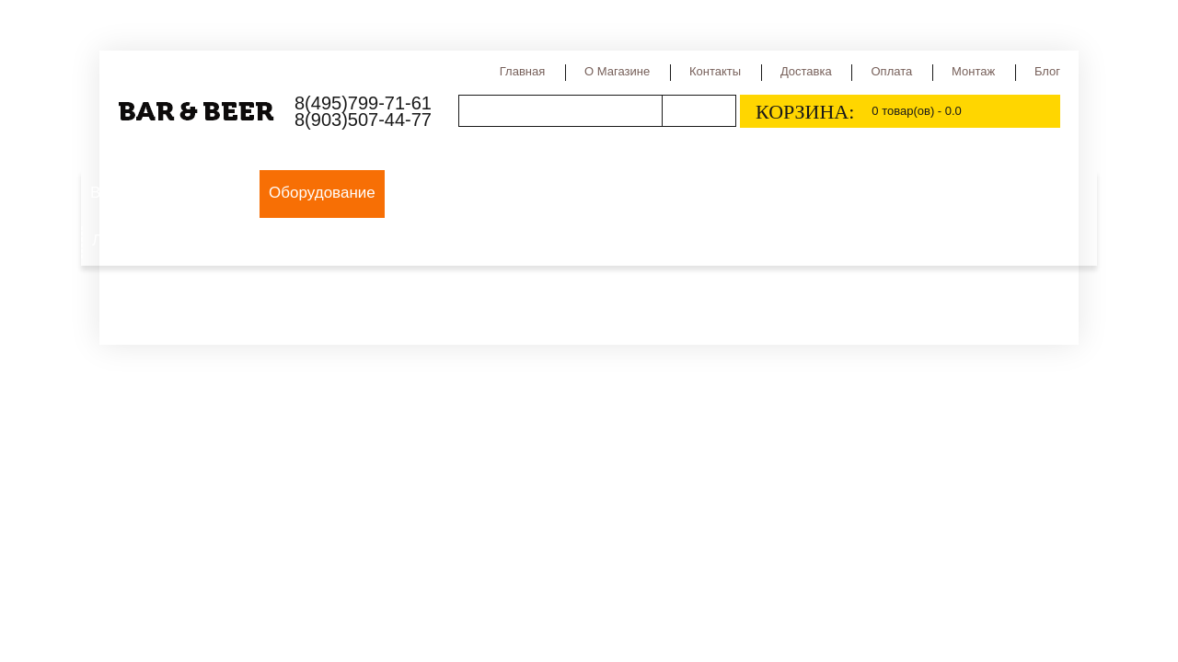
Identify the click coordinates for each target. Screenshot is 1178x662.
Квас (908, 192)
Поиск (698, 111)
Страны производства (733, 192)
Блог (1047, 71)
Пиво (414, 192)
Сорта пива (591, 192)
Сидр (852, 192)
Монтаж (973, 71)
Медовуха (981, 192)
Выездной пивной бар (169, 192)
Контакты (715, 71)
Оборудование (322, 192)
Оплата (891, 71)
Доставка (806, 71)
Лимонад (124, 240)
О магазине (617, 71)
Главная (522, 71)
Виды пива (492, 192)
